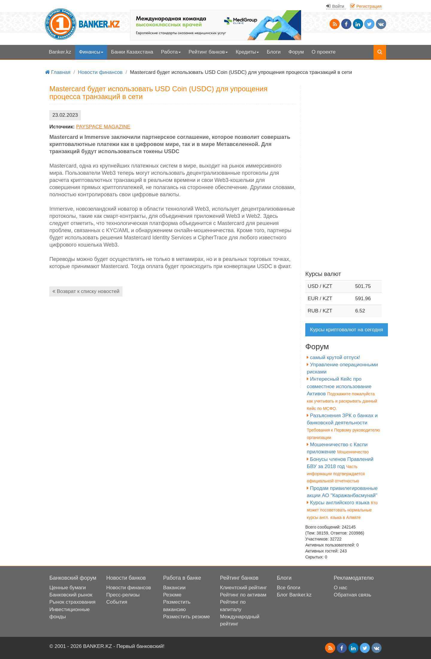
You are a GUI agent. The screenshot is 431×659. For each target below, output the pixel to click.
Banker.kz (60, 52)
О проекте (324, 52)
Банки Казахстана (132, 52)
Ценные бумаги (67, 587)
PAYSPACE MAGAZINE (103, 127)
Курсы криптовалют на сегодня (346, 329)
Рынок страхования (72, 602)
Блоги (273, 52)
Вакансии (174, 587)
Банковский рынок (70, 595)
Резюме (172, 595)
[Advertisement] (172, 346)
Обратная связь (352, 595)
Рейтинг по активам (243, 595)
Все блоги (288, 587)
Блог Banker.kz (294, 595)
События (116, 602)
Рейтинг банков (208, 52)
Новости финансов (128, 587)
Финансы (91, 52)
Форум (296, 52)
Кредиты (247, 52)
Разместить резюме (186, 616)
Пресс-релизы (123, 595)
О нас (340, 587)
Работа (171, 52)
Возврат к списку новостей (85, 291)
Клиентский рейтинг (243, 587)
